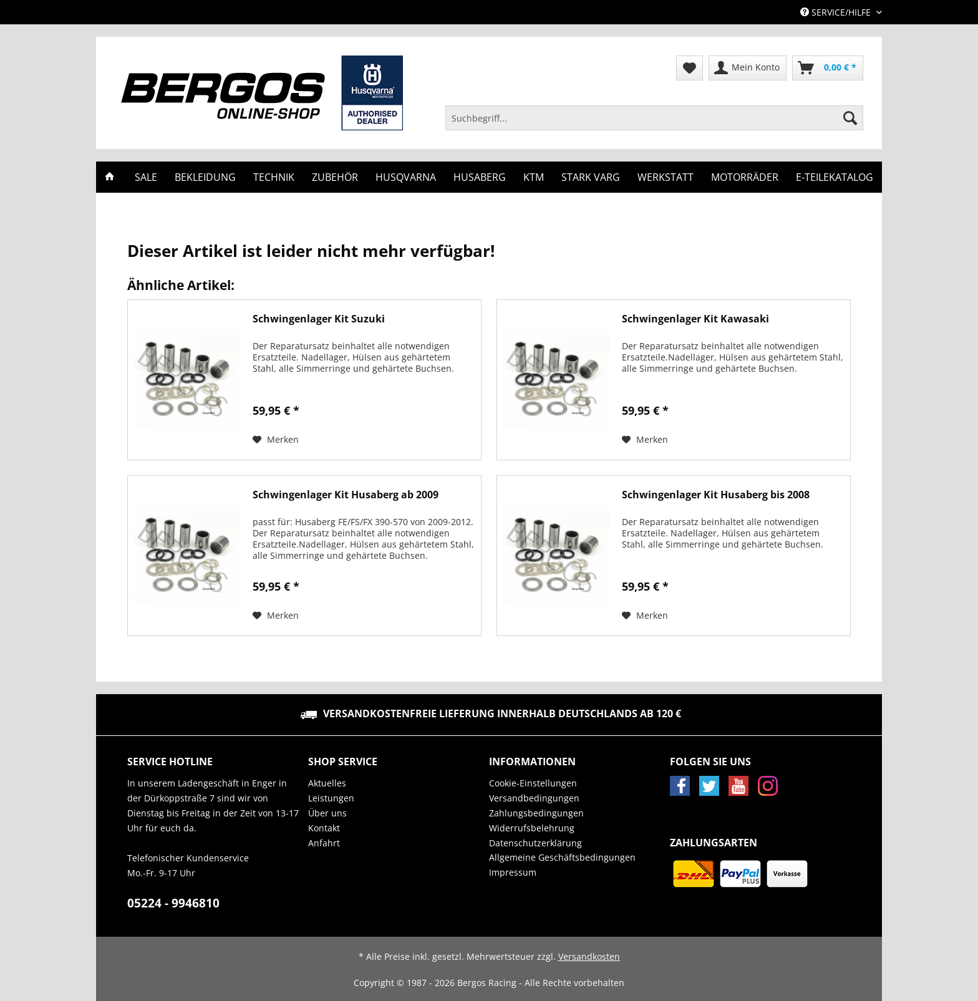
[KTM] (534, 177)
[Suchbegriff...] (654, 117)
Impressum (512, 872)
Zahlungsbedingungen (536, 813)
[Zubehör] (335, 177)
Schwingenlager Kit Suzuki (319, 319)
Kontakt (324, 828)
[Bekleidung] (205, 177)
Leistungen (331, 798)
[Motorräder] (744, 177)
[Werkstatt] (665, 177)
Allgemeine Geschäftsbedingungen (562, 857)
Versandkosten (589, 956)
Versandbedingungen (534, 798)
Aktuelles (327, 783)
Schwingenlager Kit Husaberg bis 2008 (716, 494)
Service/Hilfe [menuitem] (836, 12)
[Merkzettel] (689, 68)
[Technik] (273, 177)
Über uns (327, 813)
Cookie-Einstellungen (533, 783)
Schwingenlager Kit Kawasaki (695, 319)
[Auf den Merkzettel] (276, 439)
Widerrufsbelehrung (531, 828)
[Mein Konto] (748, 68)
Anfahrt (324, 843)
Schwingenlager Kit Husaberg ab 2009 (345, 494)
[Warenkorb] (827, 68)
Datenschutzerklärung (535, 843)
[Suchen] (850, 117)
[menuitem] (654, 123)
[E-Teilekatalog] (834, 177)
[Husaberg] (480, 177)
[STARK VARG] (591, 177)
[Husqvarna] (406, 177)
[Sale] (146, 177)
